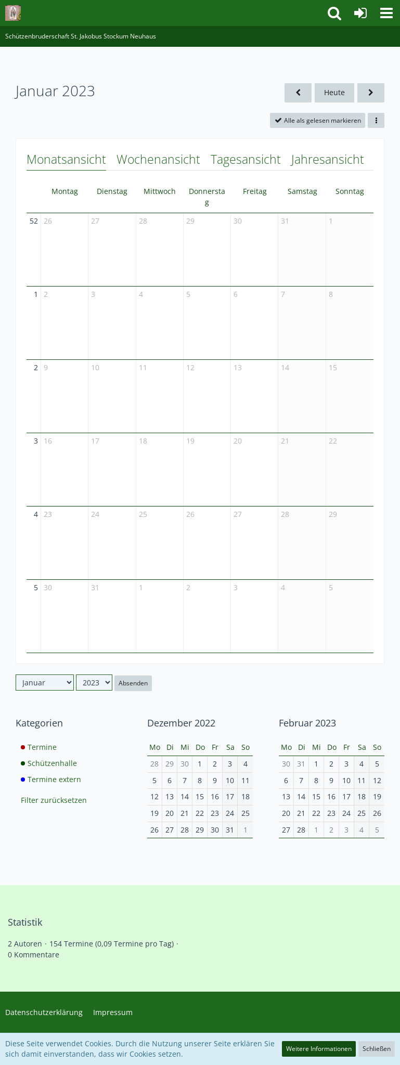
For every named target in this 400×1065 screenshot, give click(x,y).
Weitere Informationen (319, 1048)
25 (143, 514)
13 (238, 367)
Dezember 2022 (181, 723)
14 (285, 367)
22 (333, 441)
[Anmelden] (360, 13)
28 (143, 221)
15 (333, 367)
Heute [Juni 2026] (334, 92)
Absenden (133, 683)
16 (48, 441)
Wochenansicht (158, 159)
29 (190, 221)
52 (34, 221)
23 (48, 514)
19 (190, 441)
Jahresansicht (327, 159)
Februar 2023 (307, 723)
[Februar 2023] (370, 92)
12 (190, 367)
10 (95, 367)
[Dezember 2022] (298, 92)
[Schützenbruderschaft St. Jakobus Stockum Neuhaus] (13, 13)
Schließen (377, 1048)
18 (143, 441)
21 (285, 441)
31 (285, 221)
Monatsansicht (66, 159)
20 (238, 441)
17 (95, 441)
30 (238, 221)
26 (48, 221)
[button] (386, 13)
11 (143, 367)
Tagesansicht (246, 159)
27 (95, 221)
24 (95, 514)
